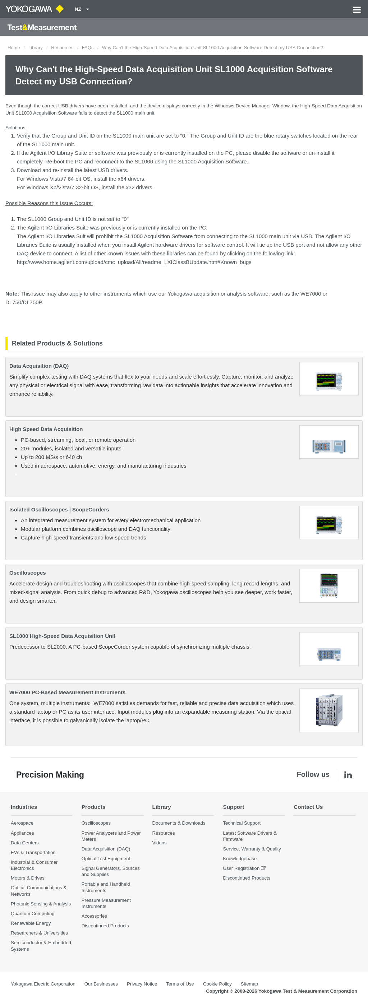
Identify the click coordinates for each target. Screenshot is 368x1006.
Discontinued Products (105, 925)
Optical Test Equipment (106, 858)
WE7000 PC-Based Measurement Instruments (67, 692)
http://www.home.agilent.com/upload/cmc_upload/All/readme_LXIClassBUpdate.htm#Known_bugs (134, 262)
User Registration (241, 868)
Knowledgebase (240, 858)
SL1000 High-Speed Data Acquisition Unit (62, 636)
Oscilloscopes (27, 573)
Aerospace (22, 823)
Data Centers (25, 842)
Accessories (94, 916)
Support (233, 807)
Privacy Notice (142, 984)
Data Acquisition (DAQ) (39, 366)
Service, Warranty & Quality (252, 849)
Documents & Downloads (179, 823)
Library (35, 47)
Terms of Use (180, 984)
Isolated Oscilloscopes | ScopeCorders (59, 509)
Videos (159, 842)
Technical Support (242, 823)
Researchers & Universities (39, 933)
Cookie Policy (217, 984)
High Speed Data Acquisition (46, 429)
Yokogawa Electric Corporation (43, 984)
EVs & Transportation (33, 852)
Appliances (22, 833)
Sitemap (249, 984)
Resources (62, 47)
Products (94, 807)
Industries (24, 807)
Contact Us (308, 807)
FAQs (88, 47)
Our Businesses (101, 984)
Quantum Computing (33, 913)
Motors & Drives (28, 878)
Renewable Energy (31, 923)
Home (14, 47)
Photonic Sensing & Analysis (41, 904)
